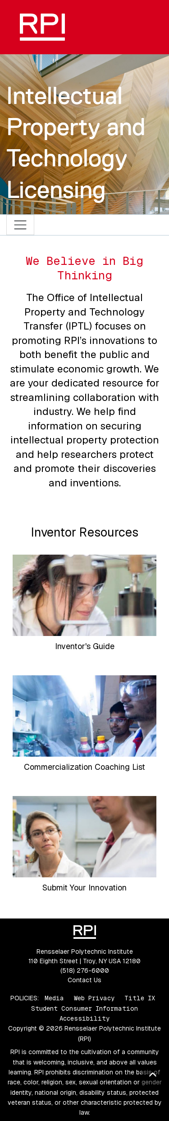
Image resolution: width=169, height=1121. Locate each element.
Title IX (139, 998)
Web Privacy (94, 998)
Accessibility (84, 1018)
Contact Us (84, 980)
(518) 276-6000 (84, 970)
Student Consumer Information (84, 1008)
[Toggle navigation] (20, 225)
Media (54, 998)
